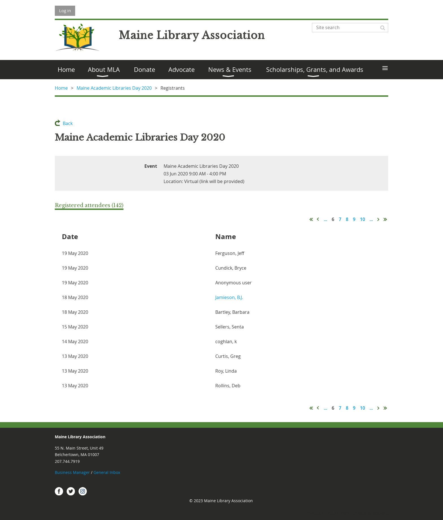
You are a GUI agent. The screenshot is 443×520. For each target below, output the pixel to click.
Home (61, 88)
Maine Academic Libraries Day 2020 (114, 88)
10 (362, 219)
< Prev (318, 219)
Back (68, 123)
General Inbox (107, 472)
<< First (311, 219)
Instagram (83, 491)
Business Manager (72, 472)
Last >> (385, 219)
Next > (378, 219)
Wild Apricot (338, 513)
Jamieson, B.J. (229, 297)
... (325, 219)
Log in (65, 10)
